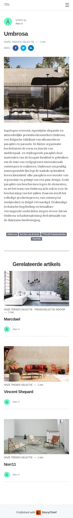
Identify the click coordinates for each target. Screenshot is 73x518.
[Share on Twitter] (23, 47)
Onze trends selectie (19, 41)
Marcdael (12, 319)
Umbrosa (12, 234)
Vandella (36, 239)
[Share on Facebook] (16, 47)
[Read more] (36, 288)
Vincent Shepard (18, 391)
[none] (67, 5)
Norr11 (10, 464)
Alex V (19, 23)
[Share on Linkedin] (31, 47)
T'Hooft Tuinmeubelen (54, 234)
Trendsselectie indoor (49, 309)
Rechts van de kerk (29, 234)
